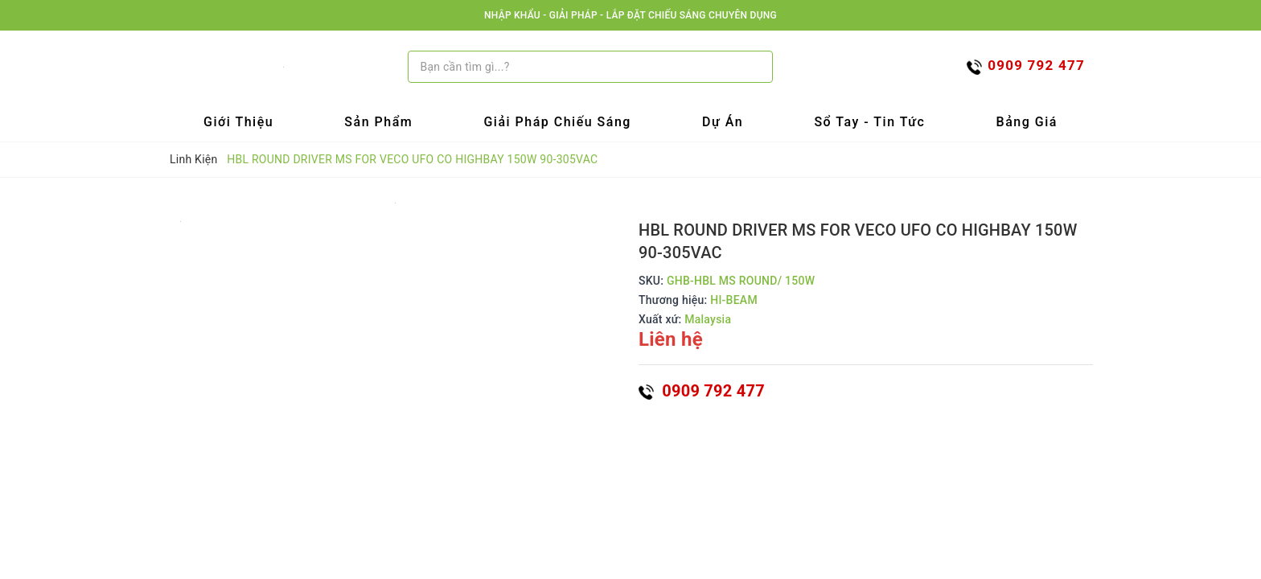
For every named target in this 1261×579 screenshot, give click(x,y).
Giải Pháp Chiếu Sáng (557, 121)
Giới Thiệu (238, 121)
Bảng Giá (1027, 121)
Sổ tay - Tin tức (869, 121)
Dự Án (722, 121)
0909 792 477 (702, 390)
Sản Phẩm (378, 121)
